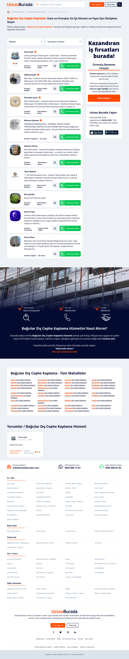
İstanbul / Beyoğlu (27, 89)
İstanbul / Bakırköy (27, 186)
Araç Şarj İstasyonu (14, 559)
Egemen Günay (31, 146)
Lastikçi (39, 564)
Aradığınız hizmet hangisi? (51, 4)
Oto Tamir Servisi (13, 577)
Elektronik (11, 537)
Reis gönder (29, 194)
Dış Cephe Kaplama (19, 12)
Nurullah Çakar (31, 97)
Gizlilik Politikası (59, 647)
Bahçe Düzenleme (101, 483)
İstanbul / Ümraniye (27, 67)
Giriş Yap (111, 4)
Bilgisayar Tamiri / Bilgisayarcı (18, 543)
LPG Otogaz (69, 564)
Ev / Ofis (10, 478)
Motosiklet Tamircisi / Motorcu (106, 564)
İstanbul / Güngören (27, 163)
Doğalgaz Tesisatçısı (43, 497)
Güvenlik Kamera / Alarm (45, 543)
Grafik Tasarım (12, 593)
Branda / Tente (70, 488)
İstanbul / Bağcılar (27, 204)
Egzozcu (10, 564)
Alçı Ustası (41, 256)
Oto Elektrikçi (99, 568)
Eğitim (67, 589)
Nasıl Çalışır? (50, 639)
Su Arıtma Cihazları (101, 510)
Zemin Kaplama (13, 519)
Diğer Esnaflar (41, 589)
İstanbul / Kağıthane (31, 139)
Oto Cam (39, 568)
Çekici (67, 559)
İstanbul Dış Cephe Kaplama (37, 12)
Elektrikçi (10, 501)
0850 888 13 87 (72, 467)
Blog (59, 639)
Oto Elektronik (12, 572)
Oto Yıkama (40, 577)
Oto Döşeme (70, 568)
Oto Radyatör (99, 572)
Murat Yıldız (29, 212)
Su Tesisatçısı (12, 515)
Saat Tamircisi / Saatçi (44, 598)
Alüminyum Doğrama (44, 483)
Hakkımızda (40, 639)
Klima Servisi (41, 531)
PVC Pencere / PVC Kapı (74, 510)
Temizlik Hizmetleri (43, 515)
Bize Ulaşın (89, 639)
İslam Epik (28, 52)
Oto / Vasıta (12, 553)
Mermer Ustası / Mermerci (46, 506)
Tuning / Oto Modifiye (73, 577)
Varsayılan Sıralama (64, 41)
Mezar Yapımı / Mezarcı (15, 598)
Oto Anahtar (11, 568)
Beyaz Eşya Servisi (13, 531)
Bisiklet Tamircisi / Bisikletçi (46, 559)
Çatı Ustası (43, 139)
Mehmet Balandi (31, 120)
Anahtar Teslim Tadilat (42, 67)
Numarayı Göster (72, 66)
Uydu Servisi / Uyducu (15, 547)
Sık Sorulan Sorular (69, 639)
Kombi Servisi (70, 531)
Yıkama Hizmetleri (101, 515)
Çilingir (68, 492)
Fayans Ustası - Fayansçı (42, 186)
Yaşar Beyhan (30, 171)
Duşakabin (69, 497)
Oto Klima (69, 572)
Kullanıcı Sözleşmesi (87, 647)
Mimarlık (68, 506)
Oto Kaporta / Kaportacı (45, 572)
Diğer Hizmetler (14, 583)
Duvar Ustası (99, 497)
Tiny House (69, 515)
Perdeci (39, 510)
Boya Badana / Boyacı (42, 112)
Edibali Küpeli (30, 75)
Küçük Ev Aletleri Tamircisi (104, 531)
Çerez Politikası (72, 647)
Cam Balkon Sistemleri (15, 492)
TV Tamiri (98, 543)
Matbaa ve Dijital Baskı (103, 593)
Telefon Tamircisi (71, 543)
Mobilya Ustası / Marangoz (17, 510)
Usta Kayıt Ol (96, 4)
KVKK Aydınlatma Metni (43, 647)
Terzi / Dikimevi (71, 598)
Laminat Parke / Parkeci (16, 506)
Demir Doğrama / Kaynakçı (104, 492)
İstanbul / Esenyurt (27, 112)
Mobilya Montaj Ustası (103, 506)
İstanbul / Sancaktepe (28, 229)
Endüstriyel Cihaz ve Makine (105, 589)
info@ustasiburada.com (26, 467)
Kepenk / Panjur (100, 501)
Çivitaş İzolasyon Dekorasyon (16, 452)
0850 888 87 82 (113, 467)
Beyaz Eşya (12, 525)
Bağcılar (25, 41)
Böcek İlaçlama (12, 488)
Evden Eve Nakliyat (43, 501)
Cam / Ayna (99, 488)
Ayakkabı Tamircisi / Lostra (17, 589)
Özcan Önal (29, 237)
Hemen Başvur (103, 98)
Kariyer (80, 639)
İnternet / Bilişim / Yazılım (74, 593)
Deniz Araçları (100, 559)
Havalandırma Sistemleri (45, 593)
